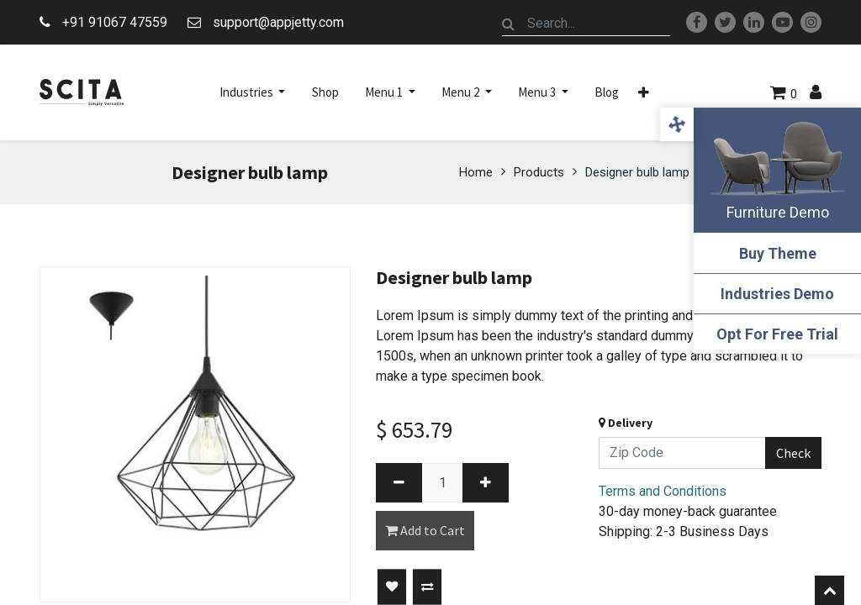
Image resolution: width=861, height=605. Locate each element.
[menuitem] (325, 92)
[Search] (508, 23)
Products (539, 172)
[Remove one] (399, 482)
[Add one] (485, 482)
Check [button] (793, 453)
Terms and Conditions (662, 491)
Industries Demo (777, 293)
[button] (643, 92)
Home (476, 172)
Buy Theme (777, 253)
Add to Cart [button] (425, 530)
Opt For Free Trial (777, 334)
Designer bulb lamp (637, 172)
